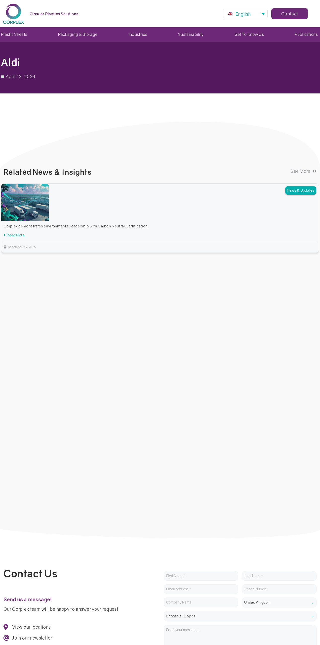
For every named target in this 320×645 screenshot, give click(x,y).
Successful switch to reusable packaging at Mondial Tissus (285, 545)
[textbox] (240, 353)
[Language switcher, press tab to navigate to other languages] (245, 13)
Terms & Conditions (82, 588)
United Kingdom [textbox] (257, 339)
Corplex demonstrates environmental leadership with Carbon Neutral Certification (76, 226)
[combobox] (279, 339)
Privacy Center (44, 588)
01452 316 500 (19, 553)
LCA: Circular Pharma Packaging (287, 561)
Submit (176, 428)
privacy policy (183, 413)
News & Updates (300, 190)
